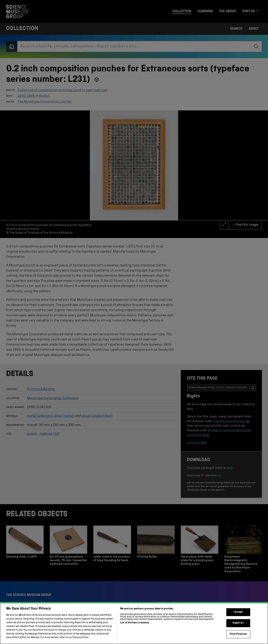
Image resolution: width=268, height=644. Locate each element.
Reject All (238, 623)
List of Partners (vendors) (134, 623)
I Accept (238, 612)
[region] (134, 623)
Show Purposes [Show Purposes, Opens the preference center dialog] (238, 634)
